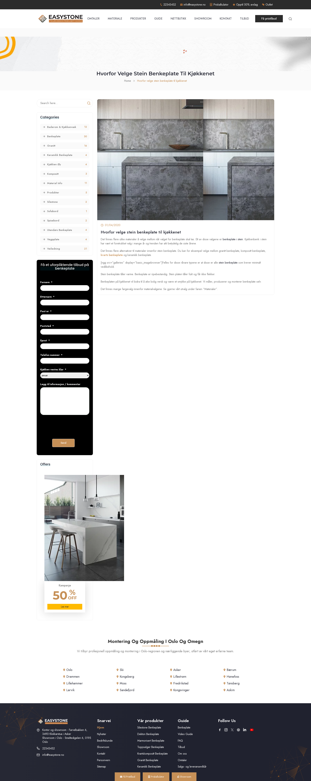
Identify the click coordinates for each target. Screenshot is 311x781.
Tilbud (244, 19)
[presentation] (66, 425)
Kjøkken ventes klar (53, 369)
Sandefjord (127, 690)
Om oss (182, 754)
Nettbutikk (178, 19)
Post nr (45, 311)
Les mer (65, 606)
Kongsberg (127, 676)
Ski (122, 670)
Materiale (115, 19)
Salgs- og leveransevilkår (192, 767)
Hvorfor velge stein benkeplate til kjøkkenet (162, 81)
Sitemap (101, 767)
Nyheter (101, 734)
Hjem (100, 727)
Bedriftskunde (105, 741)
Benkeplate (184, 727)
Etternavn (47, 296)
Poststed (47, 326)
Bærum (231, 670)
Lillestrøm (179, 676)
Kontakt (226, 19)
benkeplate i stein (233, 239)
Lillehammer (74, 683)
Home (127, 81)
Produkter (138, 19)
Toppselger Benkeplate (150, 747)
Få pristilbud (269, 19)
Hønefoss (233, 676)
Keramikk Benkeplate (149, 767)
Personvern (103, 760)
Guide (158, 19)
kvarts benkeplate (112, 255)
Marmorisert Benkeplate (150, 741)
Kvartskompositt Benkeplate (152, 754)
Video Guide (185, 734)
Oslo (69, 670)
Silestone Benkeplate (149, 727)
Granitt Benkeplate (147, 760)
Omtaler (93, 19)
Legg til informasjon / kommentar (60, 384)
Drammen (72, 676)
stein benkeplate (228, 263)
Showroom (202, 19)
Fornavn (46, 282)
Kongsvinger (181, 690)
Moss (123, 683)
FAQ (180, 741)
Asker (177, 670)
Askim (231, 690)
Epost (45, 340)
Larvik (70, 690)
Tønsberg (233, 683)
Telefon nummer (51, 355)
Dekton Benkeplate (148, 734)
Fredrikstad (180, 683)
